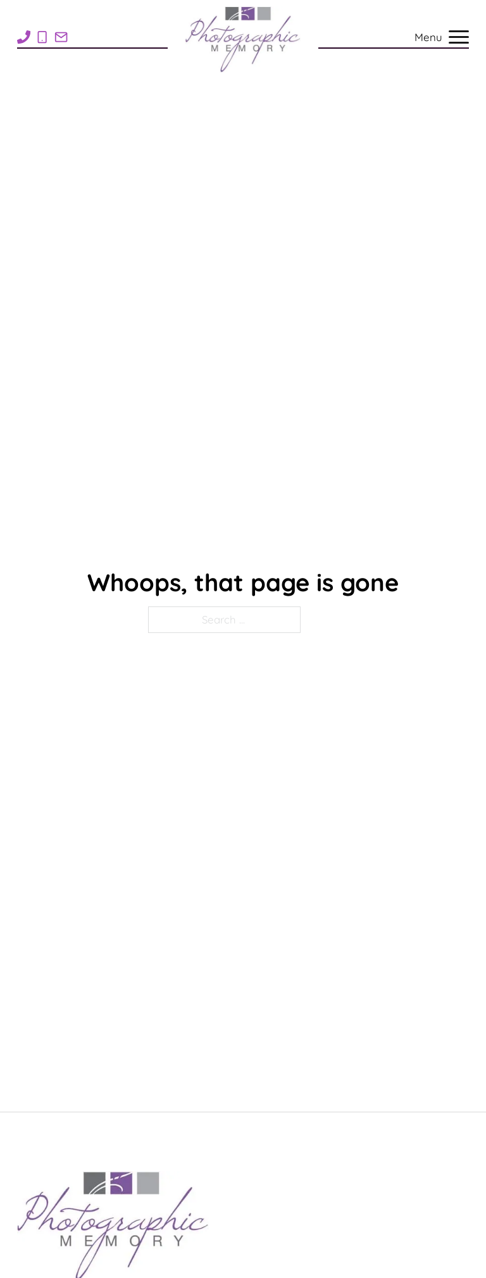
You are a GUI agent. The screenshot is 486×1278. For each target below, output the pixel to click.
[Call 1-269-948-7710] (23, 37)
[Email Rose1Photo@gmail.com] (61, 37)
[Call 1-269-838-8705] (42, 37)
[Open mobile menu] (459, 38)
